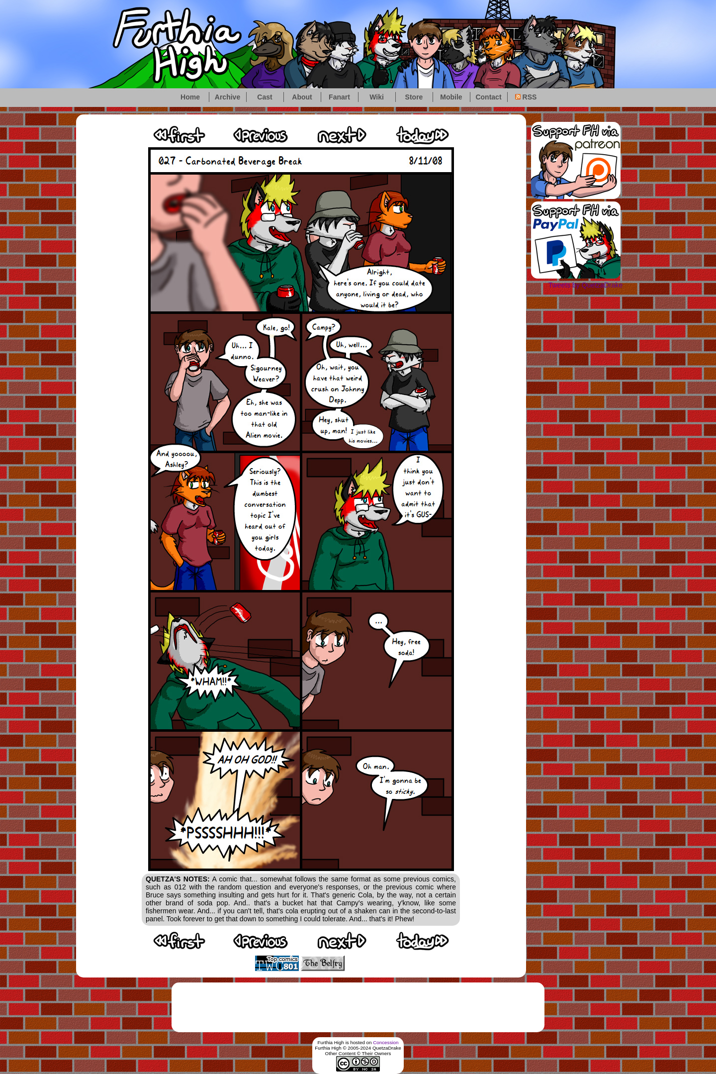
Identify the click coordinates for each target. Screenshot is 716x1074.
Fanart (339, 97)
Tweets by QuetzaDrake (585, 285)
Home (190, 97)
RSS (526, 97)
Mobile (451, 97)
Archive (227, 97)
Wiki (376, 97)
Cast (264, 97)
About (302, 97)
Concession (385, 1042)
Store (414, 97)
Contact (488, 97)
